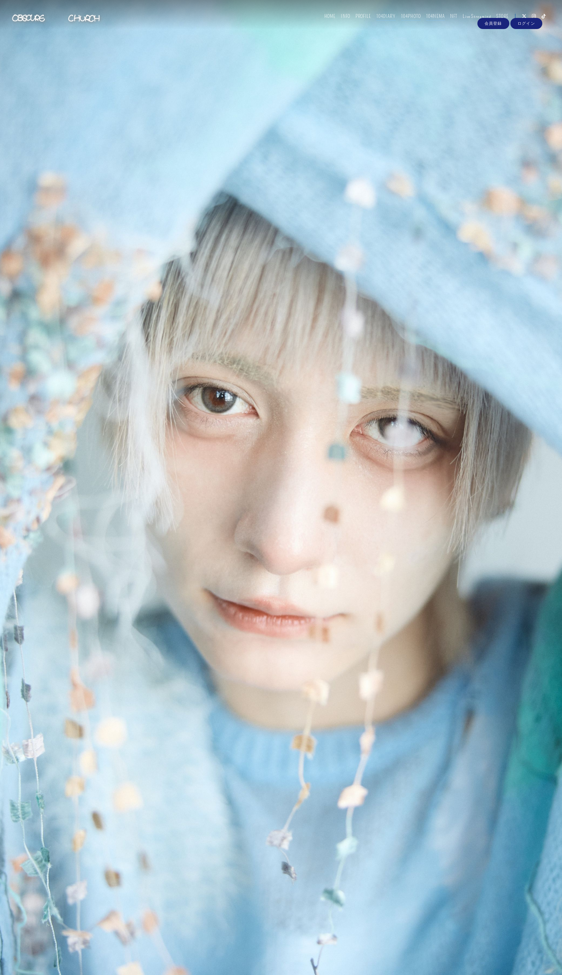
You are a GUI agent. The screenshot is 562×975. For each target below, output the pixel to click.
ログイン (526, 33)
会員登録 (493, 33)
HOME (325, 21)
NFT (449, 21)
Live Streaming (472, 21)
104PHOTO (406, 21)
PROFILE (359, 21)
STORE (498, 21)
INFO (341, 21)
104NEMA (431, 21)
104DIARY (381, 21)
